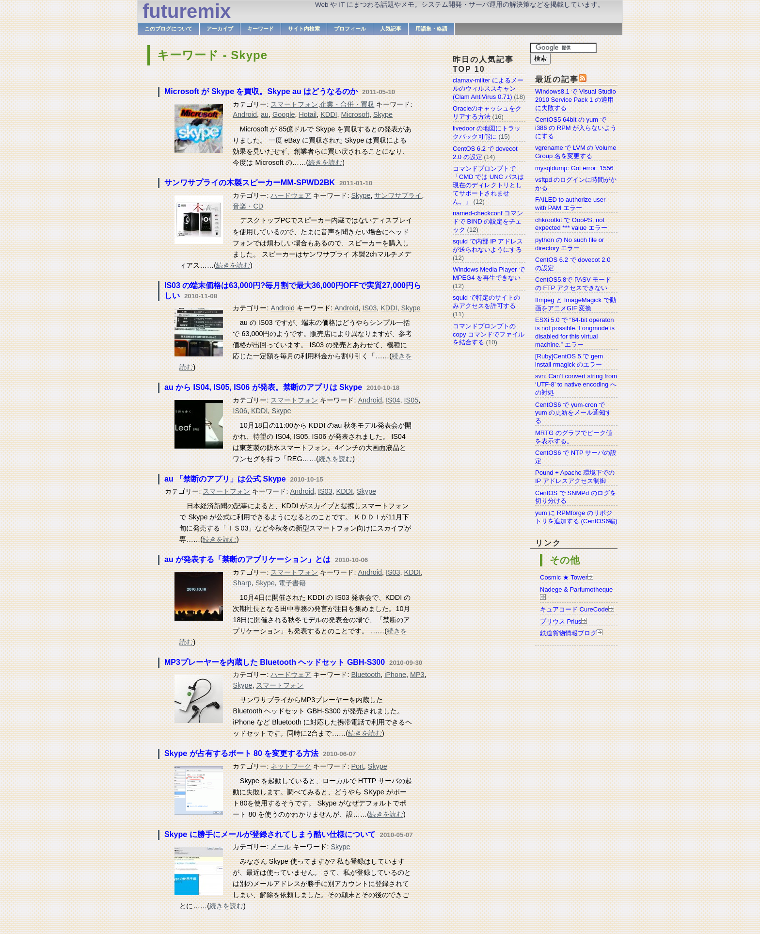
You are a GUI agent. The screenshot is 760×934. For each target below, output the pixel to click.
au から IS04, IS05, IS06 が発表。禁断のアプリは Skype (263, 387)
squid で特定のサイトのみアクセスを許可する (486, 301)
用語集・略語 (431, 29)
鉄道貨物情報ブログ (568, 633)
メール (280, 847)
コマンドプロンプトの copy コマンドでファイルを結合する (488, 334)
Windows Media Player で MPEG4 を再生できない (489, 273)
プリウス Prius (560, 621)
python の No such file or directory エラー (569, 244)
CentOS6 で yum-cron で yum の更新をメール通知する (573, 413)
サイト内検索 (304, 29)
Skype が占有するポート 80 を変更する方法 (241, 753)
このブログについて (168, 29)
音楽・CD (248, 206)
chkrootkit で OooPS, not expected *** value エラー (571, 224)
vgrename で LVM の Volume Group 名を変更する (575, 152)
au (265, 114)
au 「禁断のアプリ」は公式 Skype (225, 479)
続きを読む (325, 162)
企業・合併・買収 (347, 104)
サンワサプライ (398, 195)
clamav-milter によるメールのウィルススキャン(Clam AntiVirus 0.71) (488, 88)
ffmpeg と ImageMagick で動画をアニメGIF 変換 (575, 304)
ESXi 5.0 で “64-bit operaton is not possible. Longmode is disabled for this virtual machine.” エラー (575, 332)
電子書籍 (292, 583)
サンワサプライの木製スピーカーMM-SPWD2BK (249, 182)
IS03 (370, 308)
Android (245, 114)
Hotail (308, 114)
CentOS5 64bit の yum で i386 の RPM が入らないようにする (576, 128)
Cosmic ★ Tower (563, 577)
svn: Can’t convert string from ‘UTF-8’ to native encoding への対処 (576, 384)
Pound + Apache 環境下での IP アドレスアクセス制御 (575, 476)
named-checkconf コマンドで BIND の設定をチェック (488, 221)
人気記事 (390, 29)
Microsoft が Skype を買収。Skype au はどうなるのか (261, 91)
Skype (383, 114)
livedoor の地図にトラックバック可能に (487, 132)
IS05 (411, 400)
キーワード (260, 29)
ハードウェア (290, 195)
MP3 (417, 674)
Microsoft (355, 114)
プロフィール (350, 29)
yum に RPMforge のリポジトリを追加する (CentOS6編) (576, 517)
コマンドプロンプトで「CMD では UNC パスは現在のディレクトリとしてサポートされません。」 (488, 185)
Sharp (242, 583)
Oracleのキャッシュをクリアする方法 (487, 112)
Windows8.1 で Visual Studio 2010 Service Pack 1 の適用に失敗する (575, 100)
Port (357, 766)
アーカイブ (219, 29)
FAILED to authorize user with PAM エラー (570, 203)
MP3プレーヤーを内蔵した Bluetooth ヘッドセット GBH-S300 (274, 662)
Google (283, 114)
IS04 (393, 400)
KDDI (328, 114)
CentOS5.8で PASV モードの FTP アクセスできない (573, 283)
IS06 (240, 411)
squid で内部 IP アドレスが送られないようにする (488, 245)
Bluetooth (365, 674)
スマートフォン (294, 104)
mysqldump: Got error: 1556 (574, 168)
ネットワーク (290, 766)
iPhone (395, 674)
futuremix (186, 11)
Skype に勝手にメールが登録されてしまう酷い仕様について (270, 834)
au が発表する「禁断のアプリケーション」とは (247, 559)
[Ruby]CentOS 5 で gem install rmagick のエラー (569, 360)
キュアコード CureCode (574, 609)
